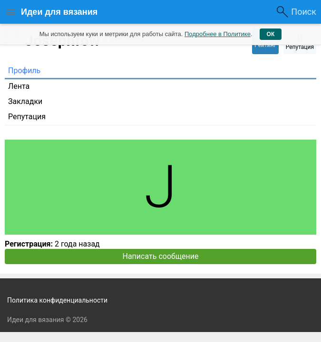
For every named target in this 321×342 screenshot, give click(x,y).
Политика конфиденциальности (57, 300)
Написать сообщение (161, 256)
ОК (271, 34)
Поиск (303, 12)
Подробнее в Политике (218, 34)
